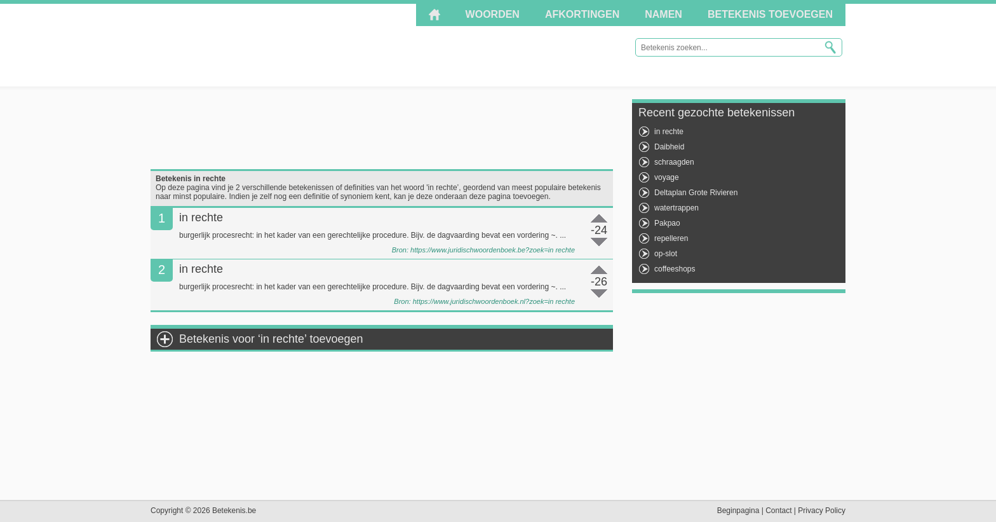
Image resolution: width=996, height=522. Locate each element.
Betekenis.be (264, 44)
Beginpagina (738, 510)
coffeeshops (675, 268)
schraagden (674, 162)
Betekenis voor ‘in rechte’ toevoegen (271, 339)
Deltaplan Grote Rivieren (695, 192)
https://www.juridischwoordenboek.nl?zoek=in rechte (494, 301)
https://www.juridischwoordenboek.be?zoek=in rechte (492, 250)
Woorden (493, 14)
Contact (778, 510)
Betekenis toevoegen (770, 14)
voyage (666, 177)
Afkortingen (582, 14)
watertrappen (676, 207)
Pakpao (667, 223)
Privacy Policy (821, 510)
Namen (663, 14)
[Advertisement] (382, 127)
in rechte (668, 131)
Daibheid (669, 146)
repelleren (671, 238)
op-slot (665, 253)
